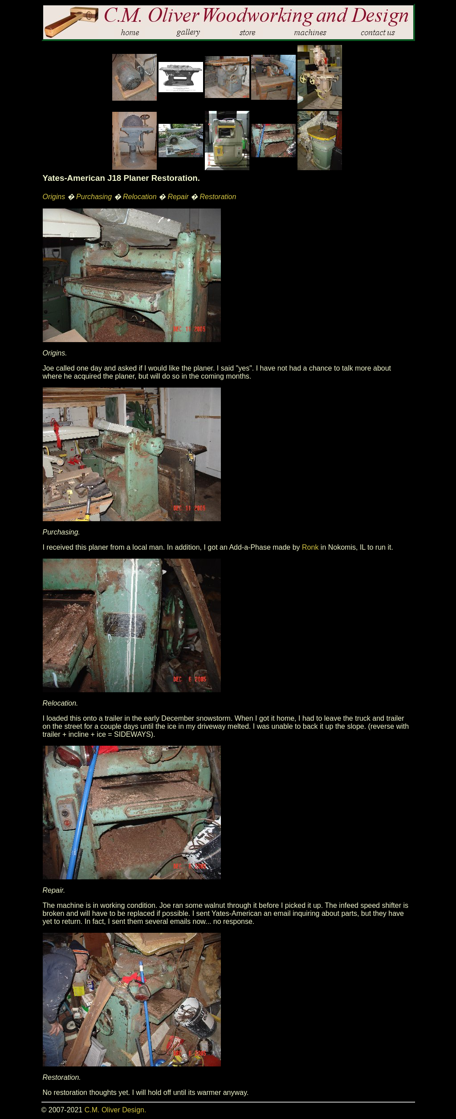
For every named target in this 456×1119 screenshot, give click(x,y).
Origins (54, 196)
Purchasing (94, 196)
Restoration (218, 196)
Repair (178, 196)
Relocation (140, 196)
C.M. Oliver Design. (116, 1110)
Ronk (310, 547)
